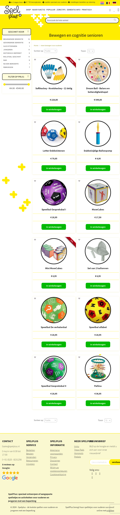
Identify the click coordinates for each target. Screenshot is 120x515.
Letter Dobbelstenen (54, 150)
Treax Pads (79, 449)
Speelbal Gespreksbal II (53, 386)
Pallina (98, 386)
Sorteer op (38, 50)
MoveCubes (98, 209)
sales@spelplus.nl (11, 446)
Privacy (53, 457)
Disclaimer (55, 460)
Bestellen (30, 450)
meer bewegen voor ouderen (51, 45)
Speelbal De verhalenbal (54, 327)
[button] (35, 60)
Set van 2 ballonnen (97, 268)
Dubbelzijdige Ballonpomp (98, 150)
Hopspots (78, 453)
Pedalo (77, 456)
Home (36, 45)
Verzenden (31, 457)
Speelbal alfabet (98, 327)
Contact (54, 464)
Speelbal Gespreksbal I (54, 209)
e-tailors (110, 510)
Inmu (76, 446)
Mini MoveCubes (53, 268)
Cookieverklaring (58, 474)
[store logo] (12, 13)
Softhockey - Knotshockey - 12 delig (53, 88)
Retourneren (32, 460)
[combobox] (82, 20)
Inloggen (30, 464)
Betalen (30, 453)
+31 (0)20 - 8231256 (12, 459)
